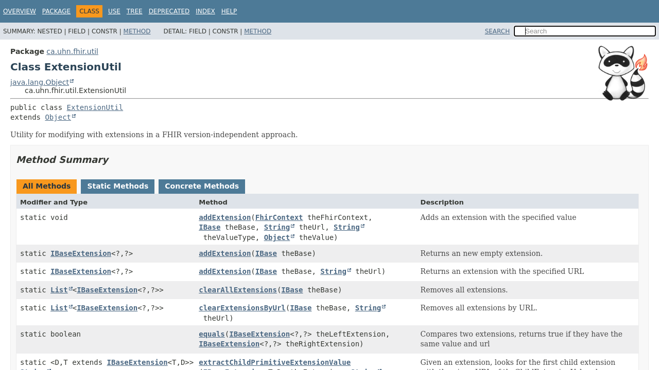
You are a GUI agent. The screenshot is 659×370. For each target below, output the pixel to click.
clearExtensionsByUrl (242, 308)
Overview (19, 11)
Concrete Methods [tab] (202, 186)
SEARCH (497, 31)
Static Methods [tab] (117, 186)
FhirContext (279, 217)
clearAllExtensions (238, 290)
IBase (209, 227)
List (59, 290)
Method (137, 31)
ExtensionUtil (95, 107)
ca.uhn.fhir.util (72, 51)
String (277, 227)
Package (56, 11)
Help (229, 11)
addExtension (225, 217)
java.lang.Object (39, 82)
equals (212, 334)
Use (114, 11)
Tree (135, 11)
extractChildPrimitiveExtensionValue (275, 362)
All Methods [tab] (47, 186)
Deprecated (169, 11)
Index (205, 11)
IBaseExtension (80, 253)
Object (58, 117)
